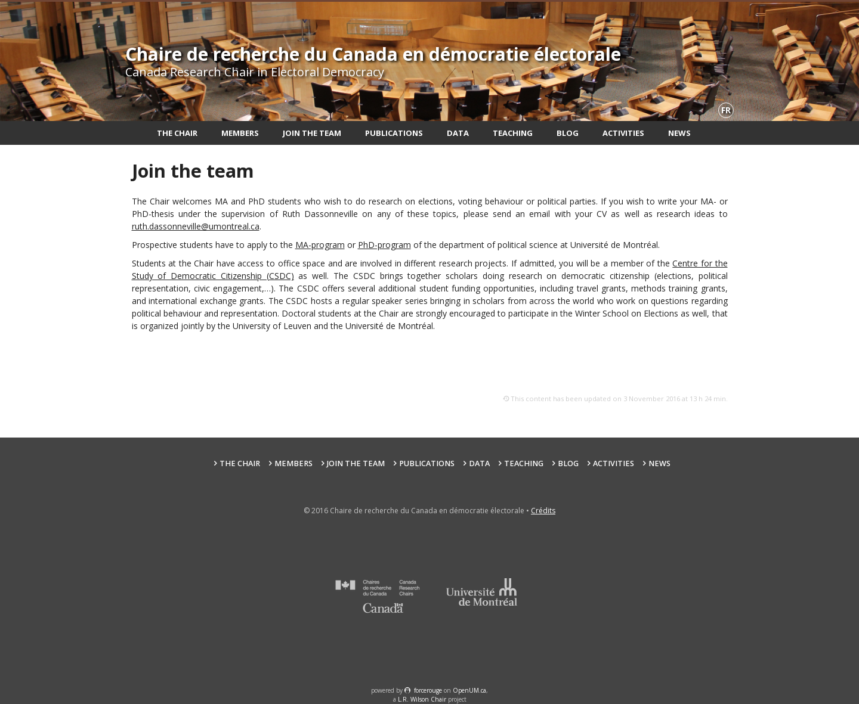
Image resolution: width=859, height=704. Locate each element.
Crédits (543, 510)
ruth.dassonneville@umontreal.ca (195, 226)
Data (458, 133)
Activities (623, 133)
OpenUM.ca (469, 690)
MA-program (320, 244)
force (428, 690)
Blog (568, 133)
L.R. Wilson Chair (422, 699)
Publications (394, 133)
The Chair (177, 133)
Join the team (312, 133)
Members (240, 133)
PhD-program (384, 244)
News (679, 133)
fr (726, 110)
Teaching (513, 133)
